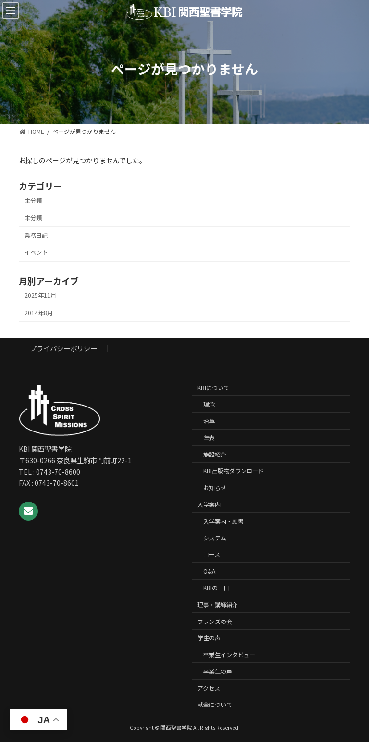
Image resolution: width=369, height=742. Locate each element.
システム (214, 538)
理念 (209, 404)
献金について (214, 704)
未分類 (33, 200)
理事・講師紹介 (217, 604)
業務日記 (36, 235)
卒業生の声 (217, 671)
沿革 (209, 421)
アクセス (208, 688)
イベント (36, 252)
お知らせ (214, 487)
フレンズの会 (214, 621)
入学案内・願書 (223, 521)
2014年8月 (39, 312)
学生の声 (209, 638)
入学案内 (209, 504)
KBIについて (213, 387)
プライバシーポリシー (63, 348)
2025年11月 (40, 295)
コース (211, 554)
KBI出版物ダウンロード (233, 471)
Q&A (209, 571)
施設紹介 (214, 454)
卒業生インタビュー (229, 654)
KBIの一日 (216, 588)
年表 (209, 437)
